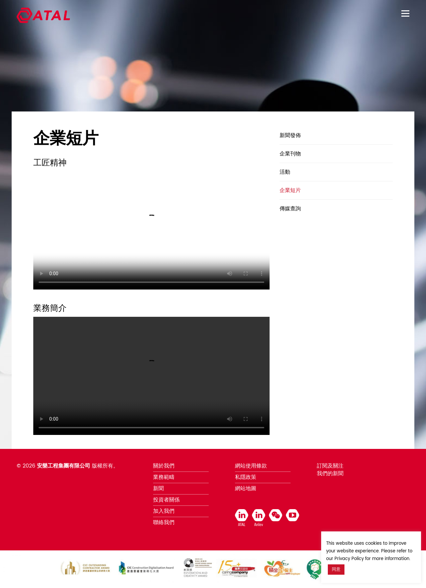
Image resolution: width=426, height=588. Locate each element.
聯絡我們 (163, 522)
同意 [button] (336, 569)
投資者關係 (166, 499)
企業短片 (290, 190)
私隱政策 (245, 477)
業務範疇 (163, 477)
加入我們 (163, 511)
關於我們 (163, 466)
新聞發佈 (290, 135)
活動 (285, 172)
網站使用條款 (251, 466)
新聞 (158, 488)
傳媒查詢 (290, 208)
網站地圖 (245, 488)
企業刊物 (290, 153)
